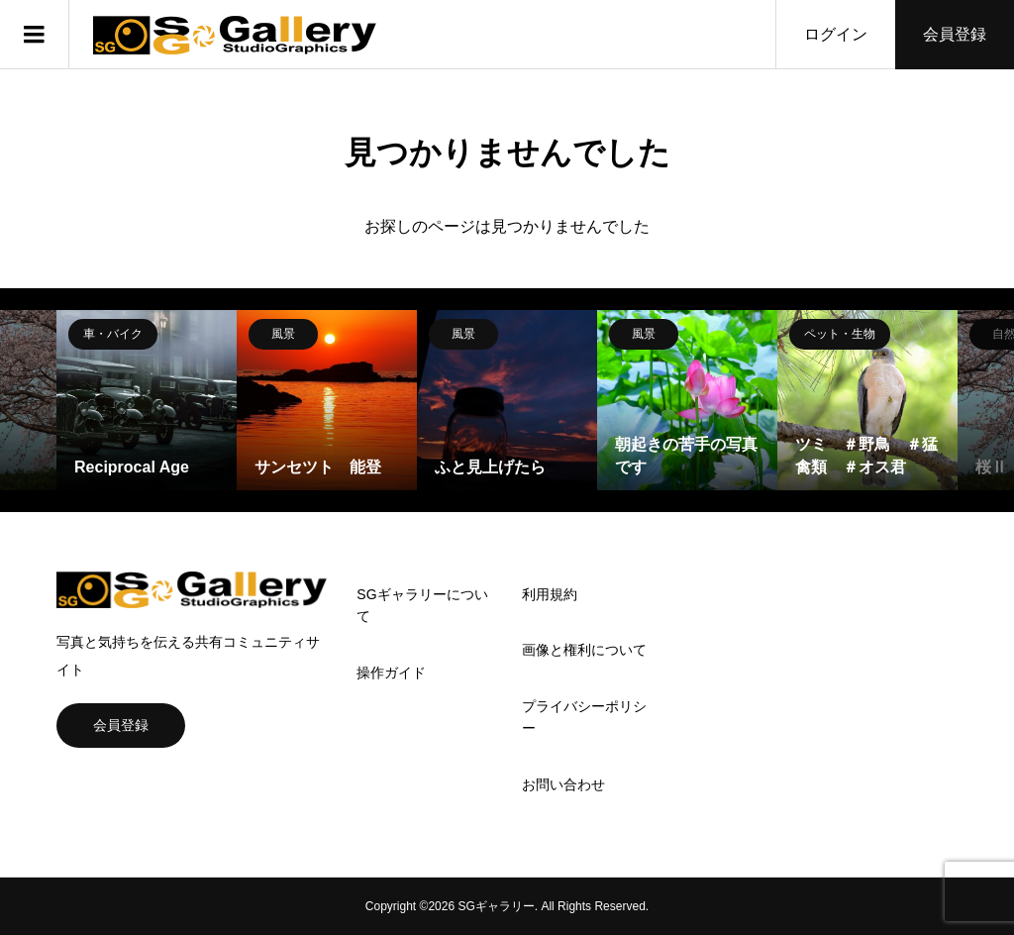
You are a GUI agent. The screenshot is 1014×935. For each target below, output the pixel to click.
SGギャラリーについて (421, 605)
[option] (146, 400)
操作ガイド (391, 672)
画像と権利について (584, 650)
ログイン (835, 34)
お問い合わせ (563, 784)
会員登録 (954, 34)
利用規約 (549, 594)
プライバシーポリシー (584, 717)
